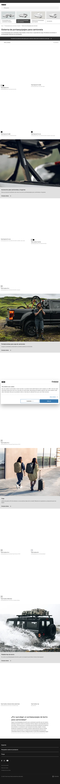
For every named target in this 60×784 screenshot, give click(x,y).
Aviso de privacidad (4, 765)
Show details (53, 396)
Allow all (49, 401)
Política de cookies (4, 767)
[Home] (10, 4)
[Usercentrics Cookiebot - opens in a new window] (52, 382)
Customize (30, 401)
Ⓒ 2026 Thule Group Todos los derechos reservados (12, 776)
